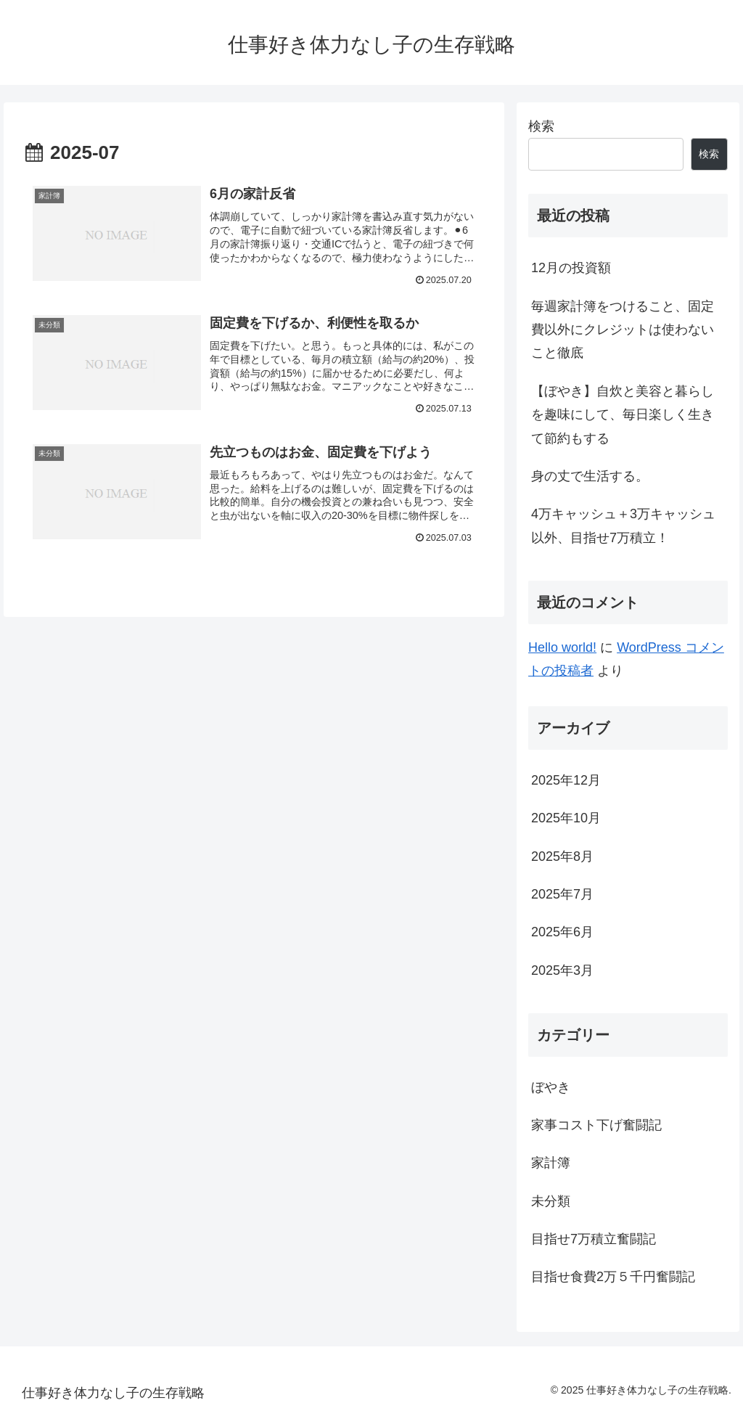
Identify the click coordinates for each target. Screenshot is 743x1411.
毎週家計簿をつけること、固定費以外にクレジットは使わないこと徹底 (622, 330)
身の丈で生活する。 (590, 476)
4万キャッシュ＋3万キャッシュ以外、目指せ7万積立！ (623, 525)
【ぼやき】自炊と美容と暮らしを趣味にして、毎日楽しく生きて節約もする (622, 415)
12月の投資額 (571, 268)
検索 (541, 126)
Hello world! (562, 647)
